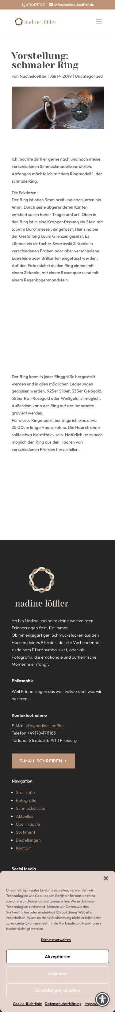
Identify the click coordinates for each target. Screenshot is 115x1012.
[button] (106, 878)
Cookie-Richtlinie (27, 1003)
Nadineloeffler (33, 76)
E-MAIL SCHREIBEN (40, 761)
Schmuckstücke (30, 808)
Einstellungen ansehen (57, 990)
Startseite (25, 792)
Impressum (93, 1003)
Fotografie (26, 800)
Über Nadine (28, 824)
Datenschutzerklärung (63, 1003)
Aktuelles (24, 816)
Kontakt (23, 848)
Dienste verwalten (56, 939)
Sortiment (25, 832)
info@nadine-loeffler (44, 725)
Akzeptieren (57, 956)
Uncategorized (89, 76)
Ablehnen (57, 973)
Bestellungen (28, 840)
